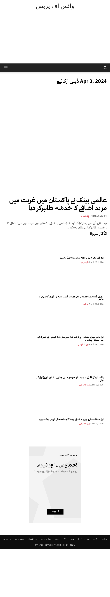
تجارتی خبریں (45, 539)
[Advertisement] (55, 39)
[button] (105, 67)
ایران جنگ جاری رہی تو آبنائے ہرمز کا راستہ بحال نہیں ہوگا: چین (71, 419)
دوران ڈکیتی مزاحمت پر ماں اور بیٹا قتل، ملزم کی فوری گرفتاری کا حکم (71, 298)
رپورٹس (85, 215)
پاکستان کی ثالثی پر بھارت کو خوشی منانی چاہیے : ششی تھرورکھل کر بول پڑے (70, 379)
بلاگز (65, 539)
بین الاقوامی (83, 344)
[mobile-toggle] (5, 67)
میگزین (95, 539)
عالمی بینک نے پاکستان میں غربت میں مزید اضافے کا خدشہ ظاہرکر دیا (58, 204)
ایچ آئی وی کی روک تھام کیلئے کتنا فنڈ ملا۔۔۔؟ (81, 258)
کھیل (79, 539)
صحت (87, 539)
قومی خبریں (19, 539)
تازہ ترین (84, 262)
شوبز (72, 539)
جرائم (85, 304)
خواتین (104, 539)
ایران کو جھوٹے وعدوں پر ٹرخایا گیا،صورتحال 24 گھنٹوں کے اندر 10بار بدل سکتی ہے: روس (70, 338)
